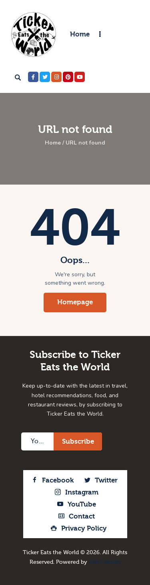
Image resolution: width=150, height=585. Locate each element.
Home (53, 143)
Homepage (75, 302)
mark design (105, 562)
